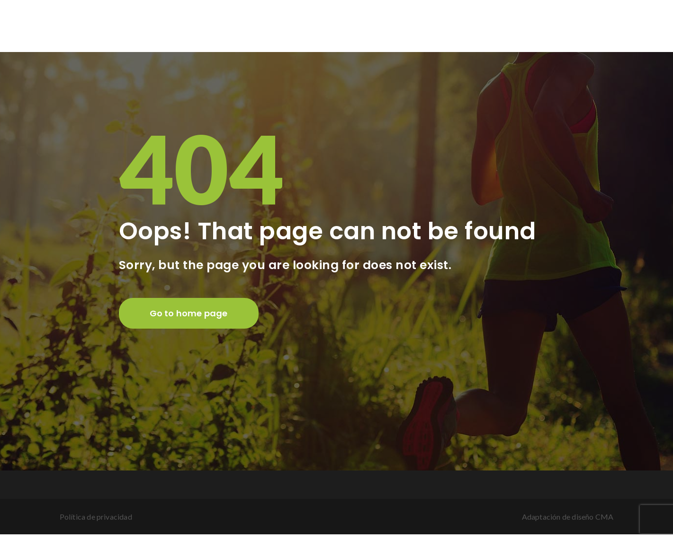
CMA (604, 516)
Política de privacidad (96, 516)
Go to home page (189, 313)
